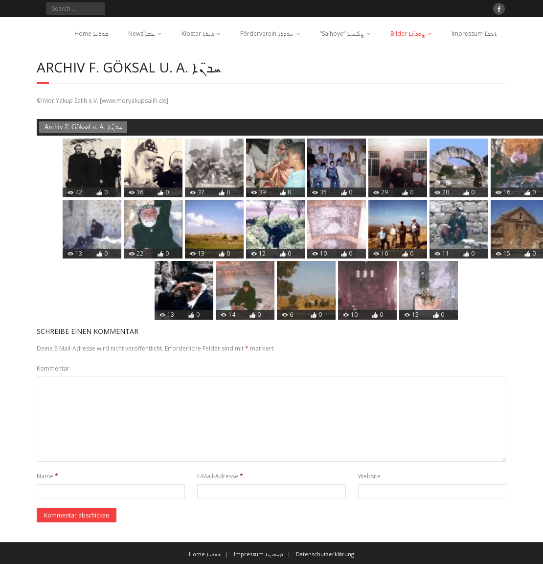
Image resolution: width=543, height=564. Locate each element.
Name (47, 476)
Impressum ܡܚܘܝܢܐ (258, 554)
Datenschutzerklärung (325, 554)
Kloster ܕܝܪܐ (197, 33)
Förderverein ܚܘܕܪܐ (267, 33)
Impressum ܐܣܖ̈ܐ (474, 33)
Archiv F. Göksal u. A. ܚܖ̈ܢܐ (83, 127)
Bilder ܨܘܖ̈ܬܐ (407, 33)
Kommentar (53, 368)
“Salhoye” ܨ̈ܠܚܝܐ (342, 33)
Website (369, 476)
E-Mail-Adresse (220, 476)
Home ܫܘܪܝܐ (91, 33)
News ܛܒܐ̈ (141, 33)
